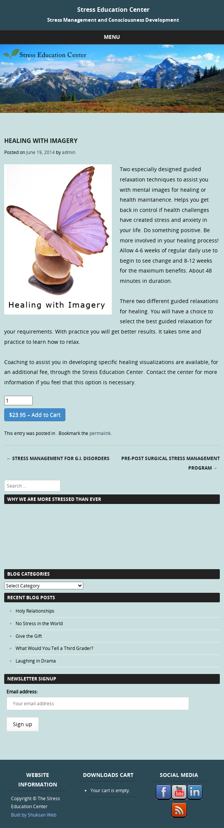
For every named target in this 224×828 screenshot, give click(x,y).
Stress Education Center (113, 9)
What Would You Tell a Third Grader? (54, 648)
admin (68, 152)
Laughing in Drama (36, 661)
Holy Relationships (35, 611)
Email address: (22, 691)
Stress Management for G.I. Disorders (58, 458)
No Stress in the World (39, 623)
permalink (100, 433)
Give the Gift (29, 636)
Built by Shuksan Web (33, 815)
